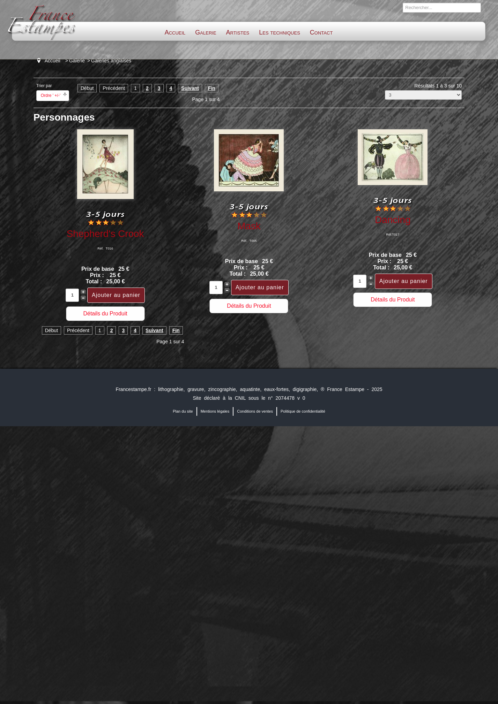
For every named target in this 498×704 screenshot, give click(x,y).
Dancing (392, 219)
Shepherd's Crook (105, 233)
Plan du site (183, 411)
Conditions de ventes (255, 411)
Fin (211, 88)
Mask (248, 226)
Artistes (238, 32)
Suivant (190, 88)
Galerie (205, 32)
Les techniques (279, 32)
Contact (321, 32)
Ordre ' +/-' (50, 95)
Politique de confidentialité (303, 411)
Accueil (175, 32)
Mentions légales (215, 411)
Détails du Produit (105, 313)
